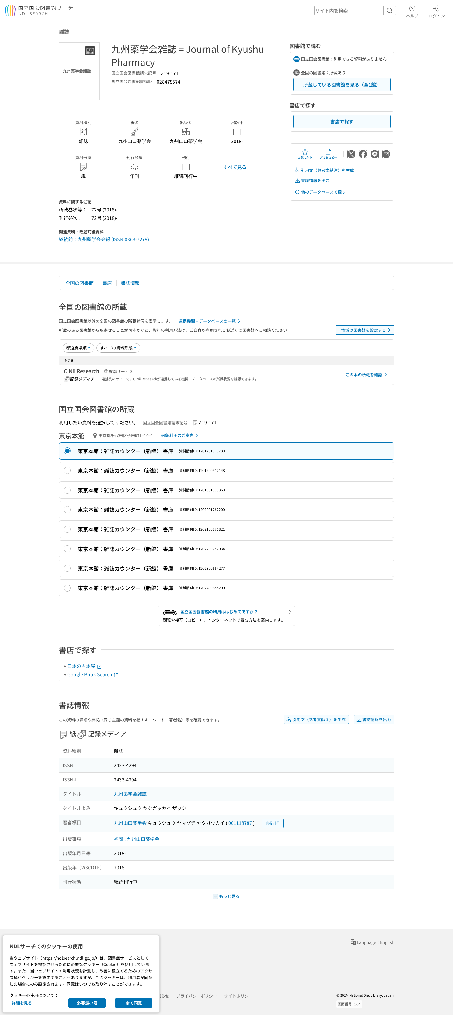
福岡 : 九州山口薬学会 (136, 838)
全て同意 (134, 1003)
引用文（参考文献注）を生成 (324, 170)
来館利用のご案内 (180, 435)
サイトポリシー (238, 996)
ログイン (437, 10)
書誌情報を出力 (312, 180)
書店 (107, 282)
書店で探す (342, 121)
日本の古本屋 (84, 665)
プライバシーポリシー (196, 996)
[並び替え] (78, 347)
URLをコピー (328, 154)
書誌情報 (130, 282)
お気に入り (305, 154)
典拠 (272, 823)
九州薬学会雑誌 (130, 793)
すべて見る (234, 166)
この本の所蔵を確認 (367, 374)
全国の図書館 (80, 282)
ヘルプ (412, 10)
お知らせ (161, 996)
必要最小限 (87, 1003)
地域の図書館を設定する (367, 329)
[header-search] (355, 10)
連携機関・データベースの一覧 (210, 321)
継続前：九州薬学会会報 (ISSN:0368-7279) (104, 239)
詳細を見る (22, 1003)
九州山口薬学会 (130, 822)
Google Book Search (93, 674)
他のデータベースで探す (320, 192)
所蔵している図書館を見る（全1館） (341, 84)
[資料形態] (118, 347)
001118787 (240, 822)
